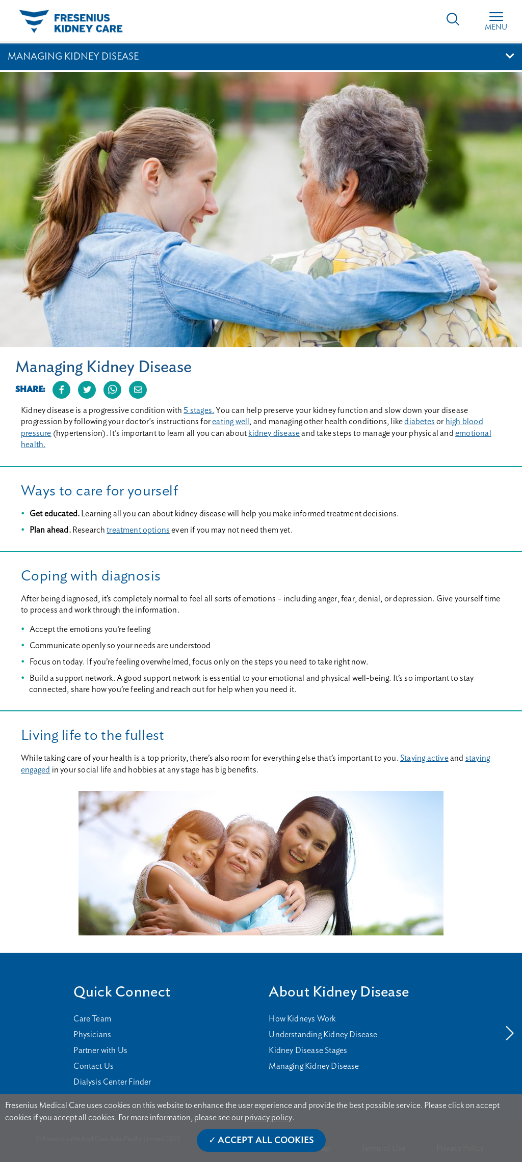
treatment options (138, 530)
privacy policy (268, 1118)
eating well (230, 422)
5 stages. (199, 410)
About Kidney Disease (339, 992)
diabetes (419, 422)
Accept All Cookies (266, 1140)
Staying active (424, 758)
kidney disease (274, 433)
